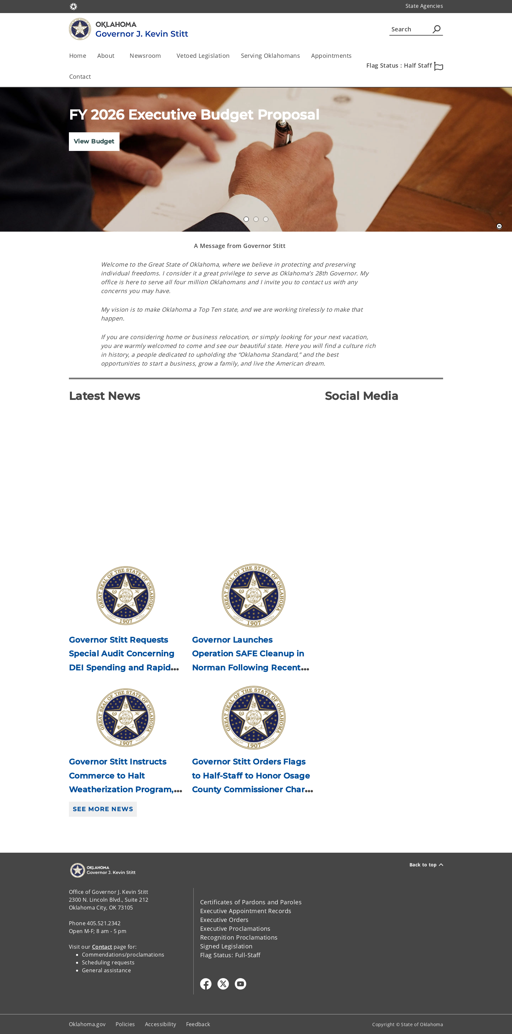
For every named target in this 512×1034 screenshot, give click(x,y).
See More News (103, 809)
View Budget (94, 141)
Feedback (198, 1024)
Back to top (426, 864)
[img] (256, 160)
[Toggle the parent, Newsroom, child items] (163, 56)
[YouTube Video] (192, 477)
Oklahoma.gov (87, 1024)
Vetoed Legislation (203, 55)
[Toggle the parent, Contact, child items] (93, 76)
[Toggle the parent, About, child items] (116, 56)
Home (78, 55)
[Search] (416, 29)
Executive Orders (224, 920)
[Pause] (499, 226)
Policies (125, 1024)
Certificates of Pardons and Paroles (251, 902)
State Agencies (424, 5)
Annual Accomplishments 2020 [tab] (246, 219)
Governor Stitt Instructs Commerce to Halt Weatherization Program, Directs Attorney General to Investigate (121, 789)
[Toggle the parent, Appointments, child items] (354, 56)
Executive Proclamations (235, 928)
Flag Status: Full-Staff (230, 955)
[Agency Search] (436, 29)
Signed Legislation (226, 946)
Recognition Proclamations (239, 937)
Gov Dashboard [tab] (256, 219)
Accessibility (160, 1024)
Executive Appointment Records (245, 911)
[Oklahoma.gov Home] (73, 6)
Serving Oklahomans (270, 55)
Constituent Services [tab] (265, 219)
